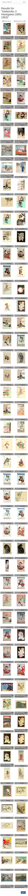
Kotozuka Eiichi (18, 869)
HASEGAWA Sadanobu (6, 695)
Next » (23, 892)
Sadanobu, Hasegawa (6, 885)
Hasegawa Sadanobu (20, 712)
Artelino (25, 696)
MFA (12, 211)
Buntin (25, 211)
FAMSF (11, 731)
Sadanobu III (18, 177)
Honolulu (25, 177)
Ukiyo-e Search (6, 2)
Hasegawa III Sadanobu (20, 695)
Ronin (12, 575)
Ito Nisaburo (17, 765)
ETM (12, 696)
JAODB (11, 38)
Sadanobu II (3, 731)
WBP (12, 246)
